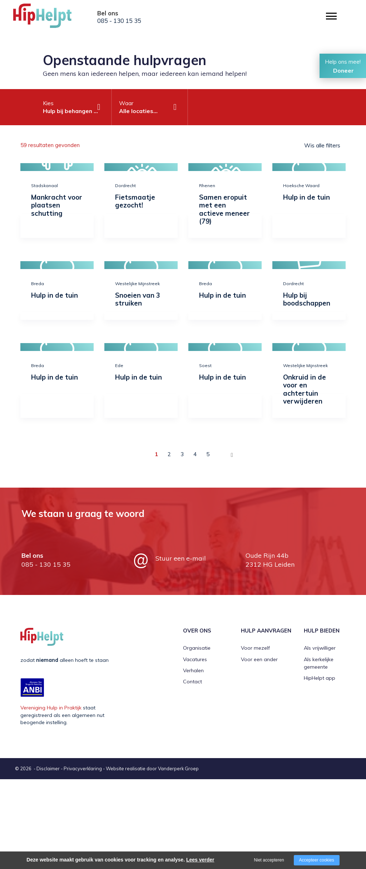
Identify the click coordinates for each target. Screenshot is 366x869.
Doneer (343, 70)
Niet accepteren (269, 860)
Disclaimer (48, 768)
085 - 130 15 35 (119, 20)
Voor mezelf (255, 648)
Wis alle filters (322, 145)
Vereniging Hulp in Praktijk (50, 707)
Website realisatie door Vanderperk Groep (152, 768)
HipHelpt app (319, 678)
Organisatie (197, 648)
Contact (192, 681)
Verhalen (193, 670)
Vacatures (195, 659)
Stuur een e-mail (180, 558)
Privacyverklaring (83, 768)
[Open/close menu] (331, 16)
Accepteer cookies (316, 860)
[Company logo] (49, 18)
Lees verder (200, 860)
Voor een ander (259, 659)
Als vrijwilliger (320, 648)
